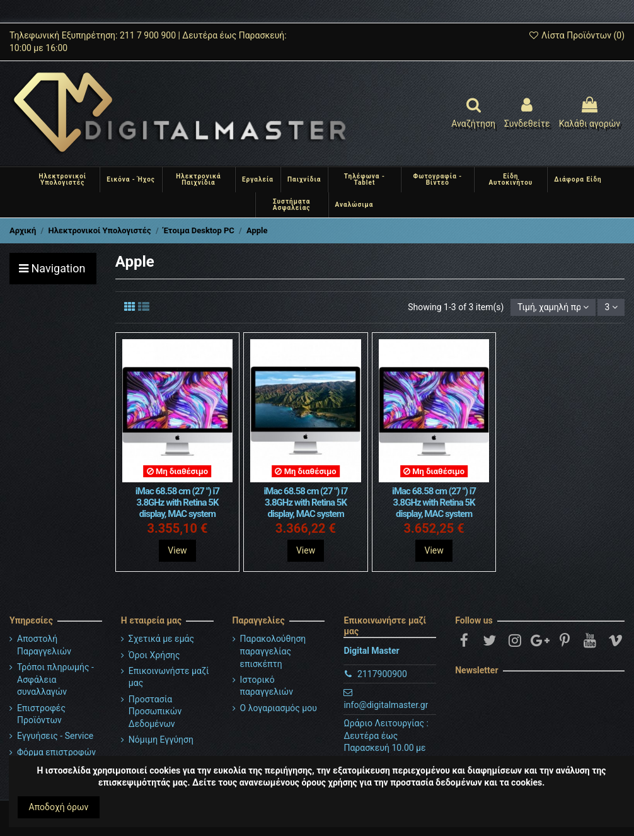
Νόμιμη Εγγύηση (161, 739)
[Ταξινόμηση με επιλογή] (553, 307)
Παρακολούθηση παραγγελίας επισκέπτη (273, 651)
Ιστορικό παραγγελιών (266, 686)
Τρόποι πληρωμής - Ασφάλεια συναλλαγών (55, 679)
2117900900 (382, 674)
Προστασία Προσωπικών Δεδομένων (155, 711)
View (177, 550)
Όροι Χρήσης (154, 655)
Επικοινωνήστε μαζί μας (169, 677)
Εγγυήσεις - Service (55, 736)
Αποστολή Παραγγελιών (44, 645)
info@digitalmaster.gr (385, 705)
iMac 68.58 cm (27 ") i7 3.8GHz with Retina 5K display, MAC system (177, 502)
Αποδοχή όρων (59, 807)
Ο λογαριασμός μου (278, 708)
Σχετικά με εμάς (161, 639)
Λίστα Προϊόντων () (576, 35)
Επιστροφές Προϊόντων (41, 714)
